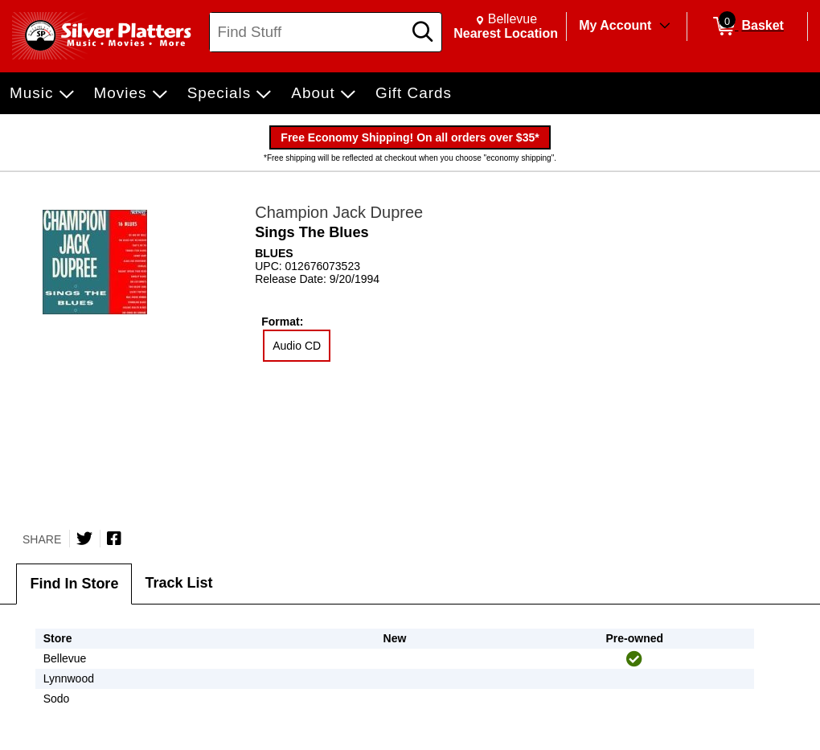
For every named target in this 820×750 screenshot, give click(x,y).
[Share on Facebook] (114, 539)
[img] (634, 659)
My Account (615, 25)
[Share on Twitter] (84, 539)
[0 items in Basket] (747, 26)
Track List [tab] (178, 583)
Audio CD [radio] (297, 345)
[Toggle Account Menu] (664, 26)
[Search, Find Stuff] (308, 32)
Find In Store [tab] (74, 584)
